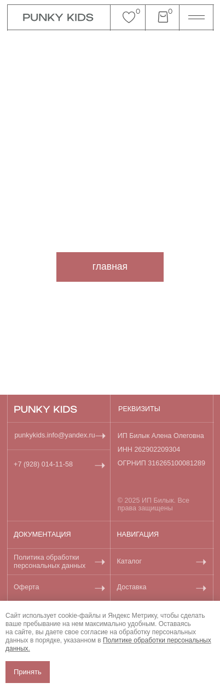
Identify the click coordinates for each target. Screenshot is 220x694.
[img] (46, 409)
